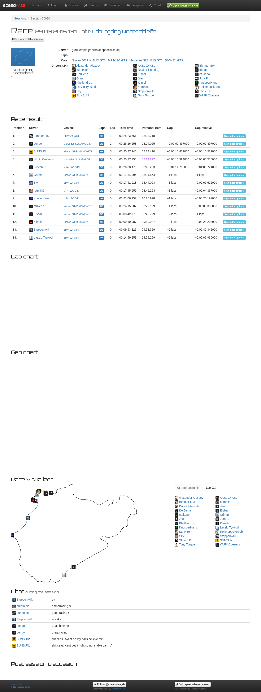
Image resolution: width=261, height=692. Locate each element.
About (52, 5)
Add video (19, 39)
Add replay (36, 39)
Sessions (112, 5)
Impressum (16, 684)
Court (155, 5)
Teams (91, 5)
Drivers (71, 5)
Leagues (135, 5)
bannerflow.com (118, 689)
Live (36, 5)
